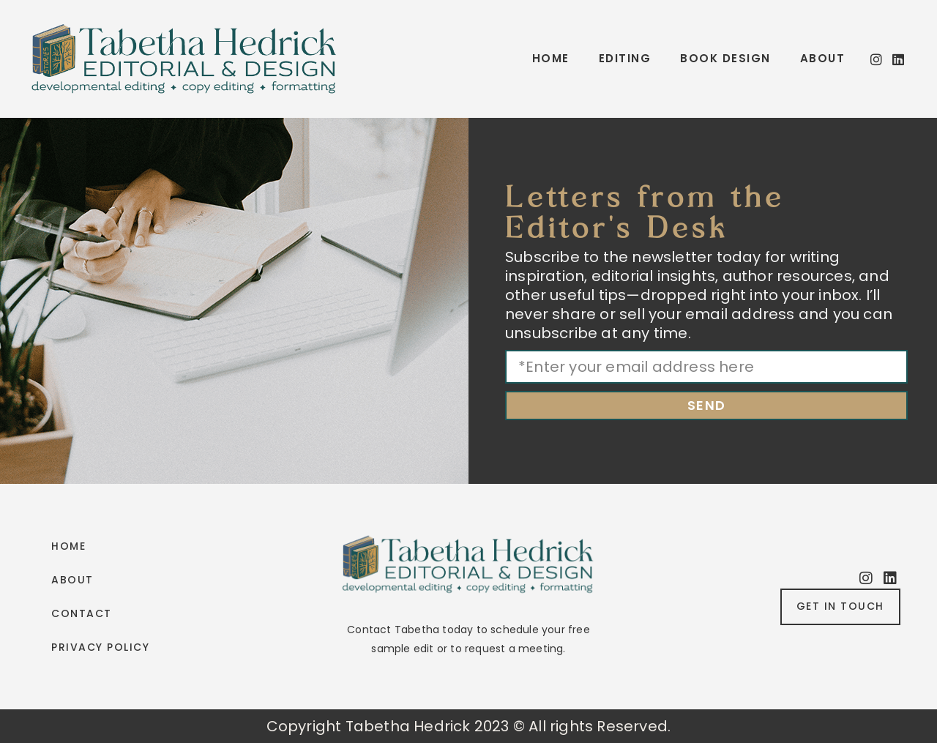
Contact (81, 613)
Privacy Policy (100, 647)
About (822, 58)
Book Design (725, 58)
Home (551, 58)
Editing (625, 58)
